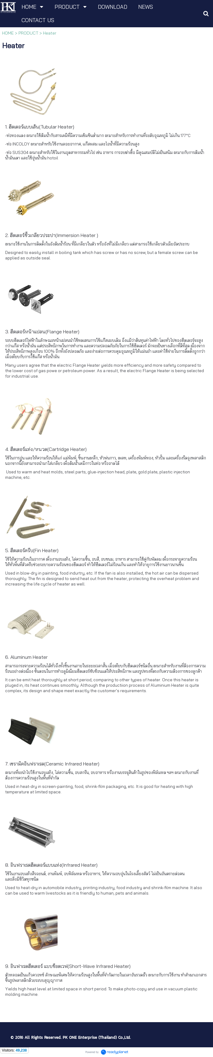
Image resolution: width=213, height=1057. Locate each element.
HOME (8, 33)
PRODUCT (28, 33)
